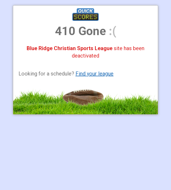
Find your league (94, 73)
